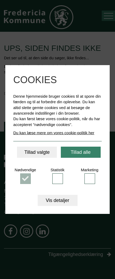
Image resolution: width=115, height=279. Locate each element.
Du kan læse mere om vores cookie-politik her (53, 132)
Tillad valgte (37, 152)
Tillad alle (81, 152)
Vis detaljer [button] (57, 200)
